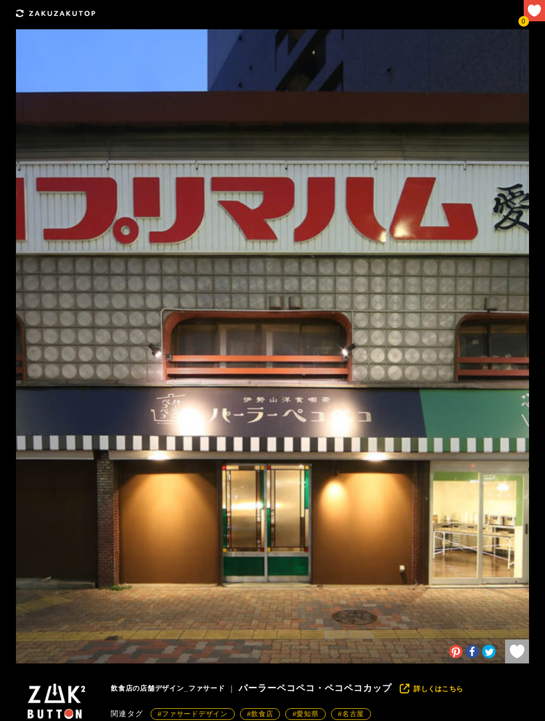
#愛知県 (305, 714)
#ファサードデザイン (193, 714)
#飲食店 (260, 714)
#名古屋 (351, 714)
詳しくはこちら (438, 689)
